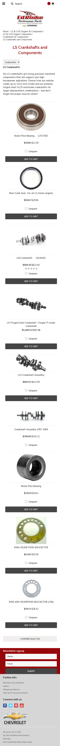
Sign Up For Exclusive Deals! (15, 693)
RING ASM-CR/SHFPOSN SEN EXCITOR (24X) (31, 601)
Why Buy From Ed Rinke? (13, 683)
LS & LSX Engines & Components (27, 31)
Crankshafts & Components (15, 37)
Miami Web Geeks (24, 742)
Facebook (5, 705)
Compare (32, 151)
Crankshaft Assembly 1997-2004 (31, 429)
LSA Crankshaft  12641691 (31, 257)
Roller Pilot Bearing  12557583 (31, 135)
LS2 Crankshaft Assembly (31, 374)
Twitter (11, 705)
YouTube (22, 705)
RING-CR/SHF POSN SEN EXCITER (31, 547)
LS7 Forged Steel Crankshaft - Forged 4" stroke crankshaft (31, 324)
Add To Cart (31, 159)
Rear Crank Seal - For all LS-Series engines (31, 193)
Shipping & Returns (11, 689)
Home (5, 31)
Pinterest (16, 705)
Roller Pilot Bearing (31, 486)
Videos (6, 686)
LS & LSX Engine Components (17, 34)
